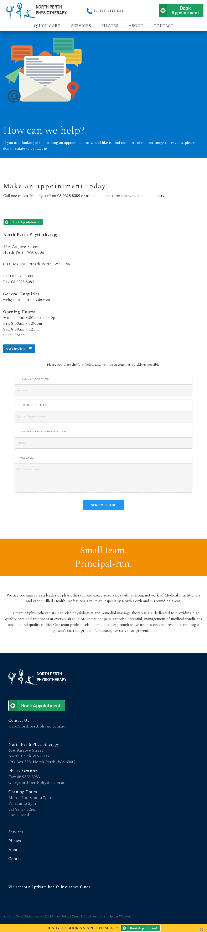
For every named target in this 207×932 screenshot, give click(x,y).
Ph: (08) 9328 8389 (109, 10)
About (136, 26)
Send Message (103, 505)
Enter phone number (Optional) (44, 431)
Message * (27, 457)
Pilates (109, 26)
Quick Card (47, 26)
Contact (163, 26)
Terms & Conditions (85, 916)
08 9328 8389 (21, 276)
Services (81, 26)
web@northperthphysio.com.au (29, 300)
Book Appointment (185, 10)
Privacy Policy (60, 916)
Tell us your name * (35, 378)
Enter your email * (34, 405)
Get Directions (19, 349)
